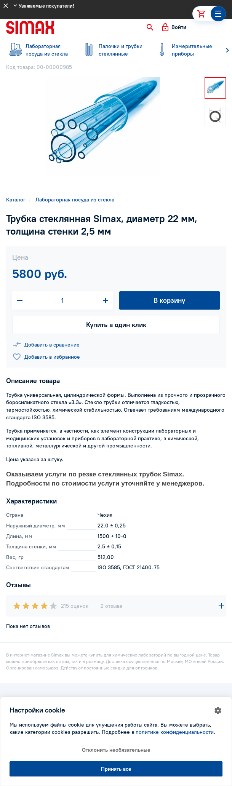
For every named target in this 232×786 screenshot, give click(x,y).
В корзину (169, 300)
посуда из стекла (38, 50)
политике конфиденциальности (175, 731)
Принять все (116, 768)
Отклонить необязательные (116, 749)
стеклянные (111, 50)
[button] (150, 27)
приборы (184, 50)
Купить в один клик (116, 324)
